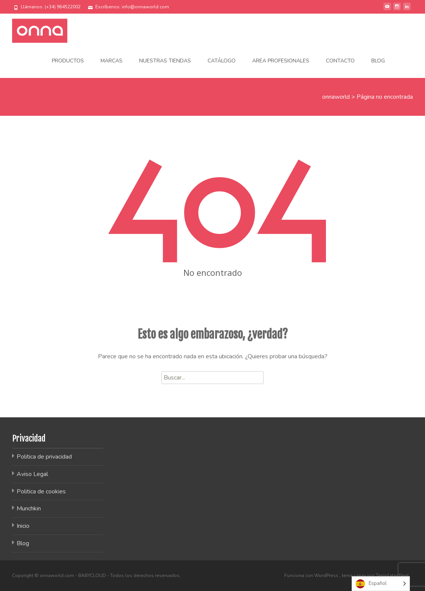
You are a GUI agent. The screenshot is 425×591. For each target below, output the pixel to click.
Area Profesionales (280, 60)
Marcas (112, 60)
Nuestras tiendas (165, 60)
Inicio (23, 526)
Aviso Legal (32, 474)
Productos (68, 60)
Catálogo (222, 60)
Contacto (340, 60)
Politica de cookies (41, 491)
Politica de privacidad (44, 457)
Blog (378, 60)
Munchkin (29, 508)
